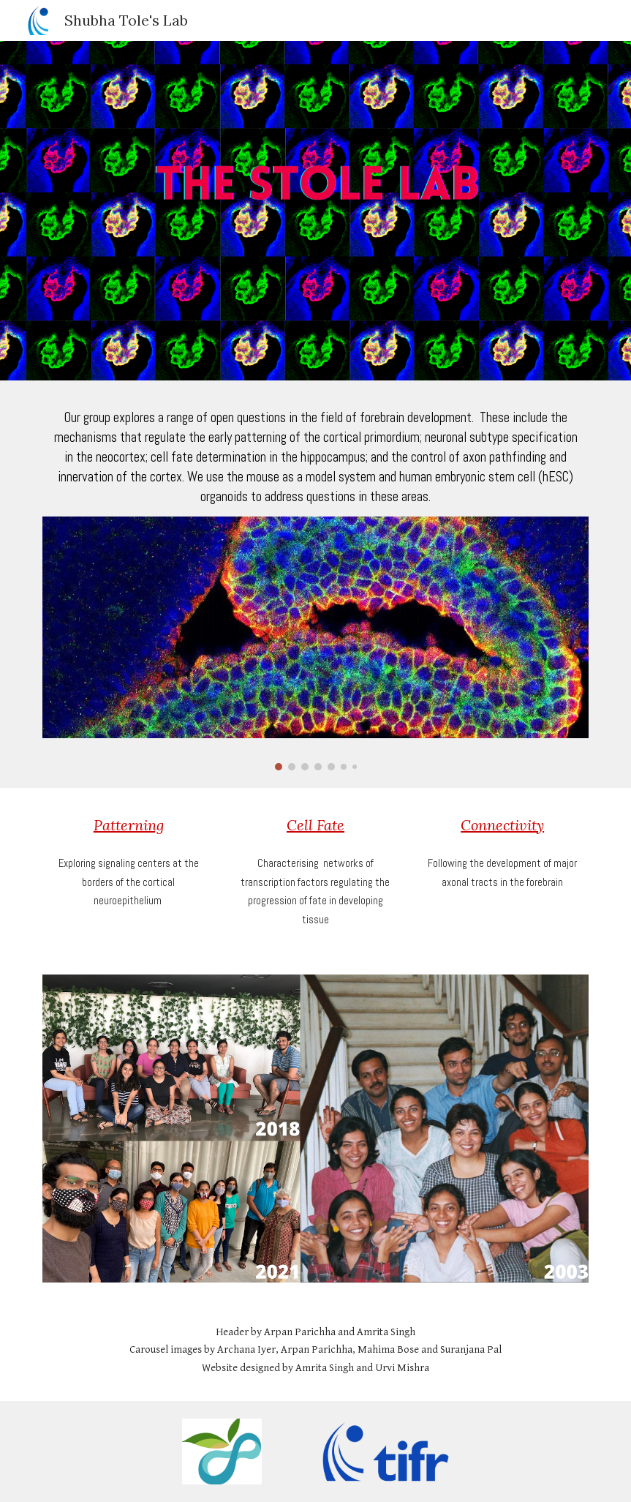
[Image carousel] (315, 643)
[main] (315, 457)
